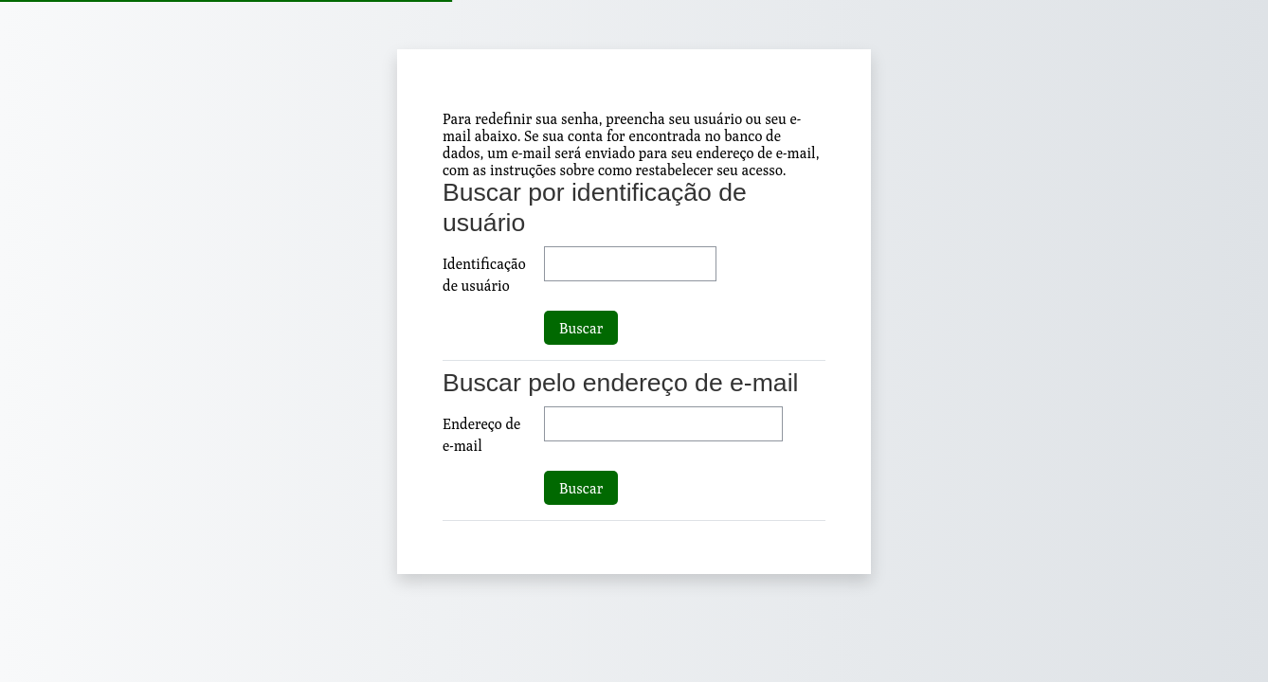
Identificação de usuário (484, 274)
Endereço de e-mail (481, 434)
